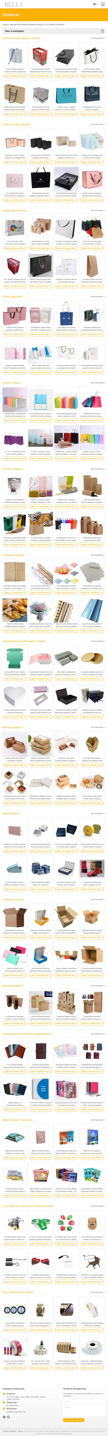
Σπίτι (6, 24)
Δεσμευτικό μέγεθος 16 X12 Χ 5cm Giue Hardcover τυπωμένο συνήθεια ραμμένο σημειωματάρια (66, 1105)
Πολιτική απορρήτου (9, 1431)
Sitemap (20, 1431)
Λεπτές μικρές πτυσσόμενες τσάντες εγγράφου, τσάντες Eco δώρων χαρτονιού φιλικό (66, 330)
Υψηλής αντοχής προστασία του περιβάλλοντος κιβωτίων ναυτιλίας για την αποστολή (66, 971)
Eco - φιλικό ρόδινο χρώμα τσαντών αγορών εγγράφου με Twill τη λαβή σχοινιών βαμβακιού (15, 195)
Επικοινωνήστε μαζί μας (73, 1420)
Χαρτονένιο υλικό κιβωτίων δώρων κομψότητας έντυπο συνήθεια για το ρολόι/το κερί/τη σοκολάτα (15, 846)
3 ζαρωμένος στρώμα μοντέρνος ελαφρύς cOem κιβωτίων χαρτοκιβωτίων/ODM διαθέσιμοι (40, 933)
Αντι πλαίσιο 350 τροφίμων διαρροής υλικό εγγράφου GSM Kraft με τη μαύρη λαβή (92, 760)
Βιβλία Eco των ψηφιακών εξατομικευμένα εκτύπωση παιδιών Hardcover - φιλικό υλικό (92, 1153)
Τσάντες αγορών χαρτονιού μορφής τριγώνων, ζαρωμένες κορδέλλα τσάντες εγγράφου (40, 368)
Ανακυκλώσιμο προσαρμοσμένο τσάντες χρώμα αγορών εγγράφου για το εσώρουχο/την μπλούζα (66, 195)
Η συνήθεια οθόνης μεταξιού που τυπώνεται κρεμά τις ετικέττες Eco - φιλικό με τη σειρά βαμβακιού (14, 1239)
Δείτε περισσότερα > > (98, 38)
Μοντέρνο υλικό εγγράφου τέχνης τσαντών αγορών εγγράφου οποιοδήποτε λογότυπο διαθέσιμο (92, 157)
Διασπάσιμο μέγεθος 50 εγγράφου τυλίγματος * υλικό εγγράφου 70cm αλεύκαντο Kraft (15, 588)
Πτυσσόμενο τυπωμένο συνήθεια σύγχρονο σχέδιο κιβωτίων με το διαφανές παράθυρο (40, 712)
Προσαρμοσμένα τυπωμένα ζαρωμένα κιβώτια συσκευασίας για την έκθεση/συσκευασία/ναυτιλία (66, 933)
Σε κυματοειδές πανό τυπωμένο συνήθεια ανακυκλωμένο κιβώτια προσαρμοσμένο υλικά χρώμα (14, 674)
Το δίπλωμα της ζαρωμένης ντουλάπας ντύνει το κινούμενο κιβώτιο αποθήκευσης (15, 1019)
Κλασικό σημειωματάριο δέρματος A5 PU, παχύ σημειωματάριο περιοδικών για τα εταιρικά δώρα (92, 1105)
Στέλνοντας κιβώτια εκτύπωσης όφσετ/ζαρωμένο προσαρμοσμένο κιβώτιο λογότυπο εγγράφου (92, 971)
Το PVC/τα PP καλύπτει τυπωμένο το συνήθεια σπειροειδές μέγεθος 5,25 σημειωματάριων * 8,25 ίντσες (40, 1105)
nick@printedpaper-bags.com (16, 1412)
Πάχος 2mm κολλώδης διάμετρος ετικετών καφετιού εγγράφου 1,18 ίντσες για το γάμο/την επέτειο (40, 1325)
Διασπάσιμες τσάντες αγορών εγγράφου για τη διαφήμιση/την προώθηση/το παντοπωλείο (15, 157)
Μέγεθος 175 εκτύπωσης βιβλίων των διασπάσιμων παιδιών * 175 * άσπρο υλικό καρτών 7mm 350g (66, 1191)
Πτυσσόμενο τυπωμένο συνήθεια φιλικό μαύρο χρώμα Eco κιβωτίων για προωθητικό (66, 712)
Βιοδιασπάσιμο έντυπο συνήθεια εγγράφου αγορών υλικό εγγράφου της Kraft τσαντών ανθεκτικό (15, 109)
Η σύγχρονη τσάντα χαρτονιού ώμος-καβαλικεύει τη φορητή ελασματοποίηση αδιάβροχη (66, 368)
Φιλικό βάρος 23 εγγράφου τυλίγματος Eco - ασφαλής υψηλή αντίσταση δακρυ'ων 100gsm (92, 588)
